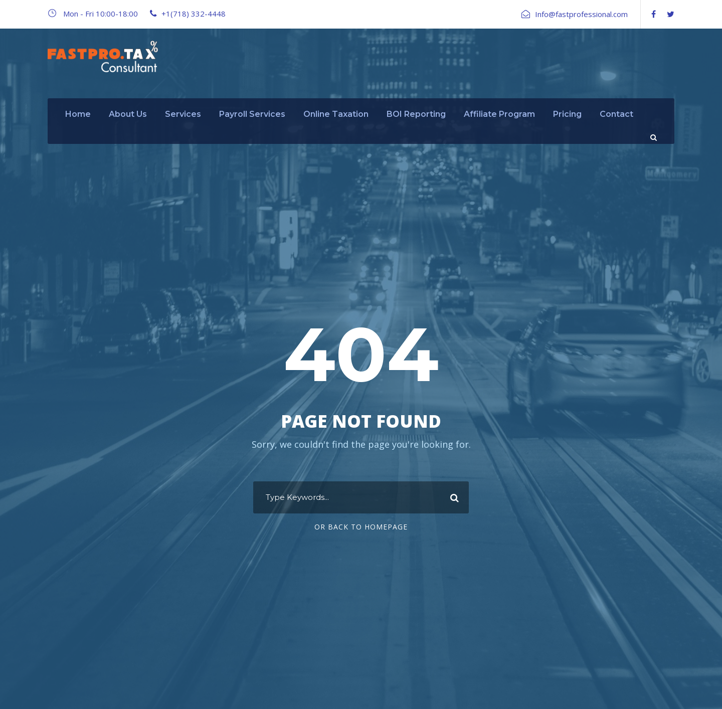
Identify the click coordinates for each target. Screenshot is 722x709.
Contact (616, 114)
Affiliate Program (499, 114)
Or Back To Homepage (361, 526)
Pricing (567, 114)
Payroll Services (252, 114)
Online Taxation (336, 114)
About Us (128, 114)
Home (78, 114)
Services (183, 114)
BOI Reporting (416, 114)
